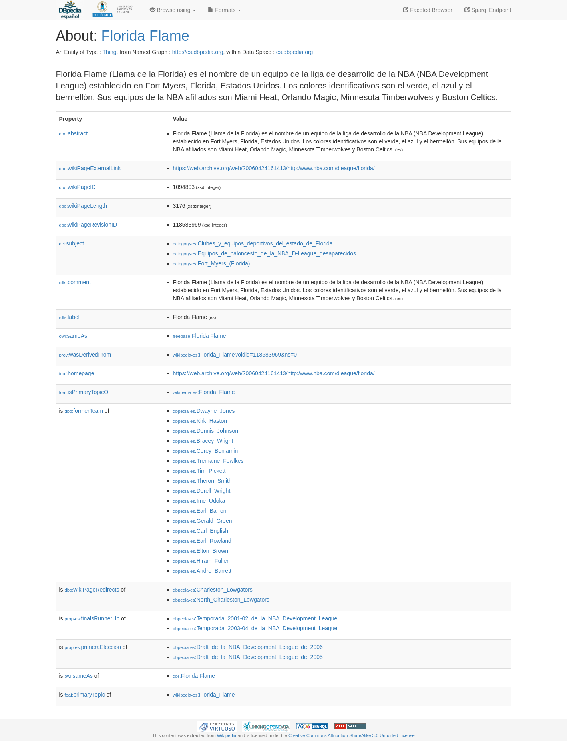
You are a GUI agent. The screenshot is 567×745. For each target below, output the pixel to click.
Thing (110, 52)
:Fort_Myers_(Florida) (211, 263)
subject (71, 243)
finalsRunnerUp (92, 618)
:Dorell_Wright (202, 491)
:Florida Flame (199, 336)
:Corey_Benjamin (205, 451)
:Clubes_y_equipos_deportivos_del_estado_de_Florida (253, 243)
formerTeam (84, 411)
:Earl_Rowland (202, 541)
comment (75, 282)
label (69, 317)
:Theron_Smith (202, 481)
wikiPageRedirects (92, 589)
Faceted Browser (427, 10)
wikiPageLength (83, 206)
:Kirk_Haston (200, 421)
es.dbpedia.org (294, 52)
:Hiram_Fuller (201, 561)
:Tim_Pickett (199, 471)
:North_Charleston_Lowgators (221, 599)
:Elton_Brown (201, 551)
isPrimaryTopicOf (84, 392)
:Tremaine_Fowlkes (208, 461)
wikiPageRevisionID (88, 224)
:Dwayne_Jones (204, 411)
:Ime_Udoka (199, 501)
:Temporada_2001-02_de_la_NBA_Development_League (255, 618)
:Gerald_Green (202, 521)
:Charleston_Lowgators (213, 589)
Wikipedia (227, 735)
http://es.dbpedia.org (197, 52)
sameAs (73, 336)
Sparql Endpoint (487, 10)
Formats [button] (224, 10)
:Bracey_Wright (203, 441)
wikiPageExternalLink (90, 168)
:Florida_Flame (204, 392)
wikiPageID (77, 187)
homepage (76, 373)
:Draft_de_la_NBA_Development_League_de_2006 (248, 647)
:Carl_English (201, 531)
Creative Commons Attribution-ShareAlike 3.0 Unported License (351, 735)
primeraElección (93, 647)
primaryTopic (85, 694)
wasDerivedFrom (85, 354)
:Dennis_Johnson (206, 431)
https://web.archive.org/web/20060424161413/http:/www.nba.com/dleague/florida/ (274, 168)
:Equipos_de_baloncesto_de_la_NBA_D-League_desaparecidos (264, 253)
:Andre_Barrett (202, 571)
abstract (73, 133)
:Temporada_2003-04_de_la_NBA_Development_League (255, 628)
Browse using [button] (173, 10)
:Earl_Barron (200, 511)
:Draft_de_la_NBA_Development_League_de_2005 (248, 657)
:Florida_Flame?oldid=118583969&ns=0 (235, 354)
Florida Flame (145, 36)
